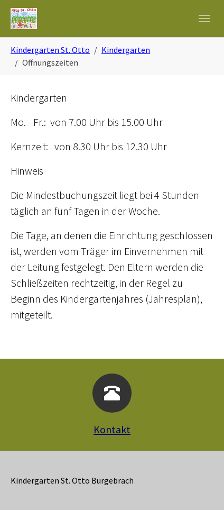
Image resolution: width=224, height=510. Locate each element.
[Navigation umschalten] (204, 19)
